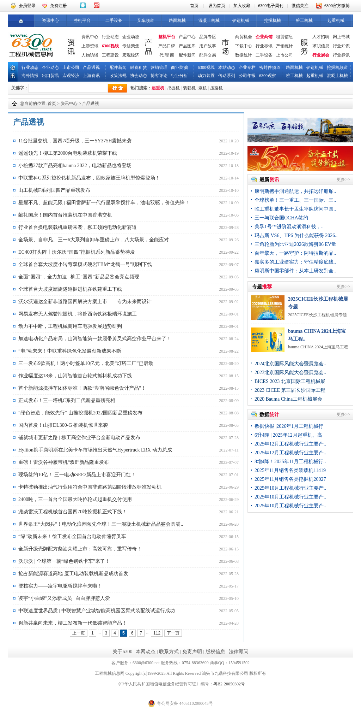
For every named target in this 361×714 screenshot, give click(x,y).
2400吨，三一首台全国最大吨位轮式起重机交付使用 (75, 499)
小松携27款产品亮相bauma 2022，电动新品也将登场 (74, 165)
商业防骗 (179, 67)
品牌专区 (207, 36)
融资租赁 (138, 67)
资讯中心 (50, 20)
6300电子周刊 (270, 5)
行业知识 (341, 45)
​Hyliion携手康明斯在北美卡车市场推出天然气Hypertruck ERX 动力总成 (95, 450)
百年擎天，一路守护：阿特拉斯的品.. (295, 253)
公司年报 (247, 75)
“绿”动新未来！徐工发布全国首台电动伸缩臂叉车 (72, 536)
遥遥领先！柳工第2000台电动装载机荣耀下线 (67, 153)
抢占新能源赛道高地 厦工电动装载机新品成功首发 (73, 573)
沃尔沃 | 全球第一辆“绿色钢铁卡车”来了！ (64, 561)
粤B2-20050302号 (229, 683)
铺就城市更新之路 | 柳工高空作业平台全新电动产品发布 (79, 437)
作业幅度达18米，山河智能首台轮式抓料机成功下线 (75, 375)
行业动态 (110, 36)
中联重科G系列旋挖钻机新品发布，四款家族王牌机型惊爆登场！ (89, 178)
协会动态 (138, 75)
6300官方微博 (337, 5)
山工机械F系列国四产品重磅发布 (54, 190)
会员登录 (27, 5)
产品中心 (187, 36)
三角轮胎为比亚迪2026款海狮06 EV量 (295, 244)
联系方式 (169, 651)
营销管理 (159, 67)
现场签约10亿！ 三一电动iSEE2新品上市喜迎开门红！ (77, 474)
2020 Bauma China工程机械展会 (288, 399)
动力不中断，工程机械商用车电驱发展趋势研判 (70, 326)
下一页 (173, 633)
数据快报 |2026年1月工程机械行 (289, 426)
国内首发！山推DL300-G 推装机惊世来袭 (63, 425)
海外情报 (30, 75)
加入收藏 (241, 5)
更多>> (343, 179)
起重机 (158, 87)
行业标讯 (264, 45)
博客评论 (159, 75)
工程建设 (110, 55)
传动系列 (226, 75)
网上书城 (341, 36)
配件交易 (207, 55)
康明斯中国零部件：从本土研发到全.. (295, 270)
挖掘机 (173, 87)
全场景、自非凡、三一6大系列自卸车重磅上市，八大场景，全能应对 (93, 239)
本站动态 (226, 67)
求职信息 (320, 45)
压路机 (216, 87)
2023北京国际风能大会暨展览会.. (290, 372)
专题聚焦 (130, 45)
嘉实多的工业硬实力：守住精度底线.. (295, 262)
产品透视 (91, 67)
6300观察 (267, 75)
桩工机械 (304, 20)
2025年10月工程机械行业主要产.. (290, 488)
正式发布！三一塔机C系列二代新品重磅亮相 (66, 400)
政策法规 (118, 75)
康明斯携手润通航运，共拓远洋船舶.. (295, 191)
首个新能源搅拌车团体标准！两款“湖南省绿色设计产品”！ (82, 388)
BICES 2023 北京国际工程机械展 (290, 381)
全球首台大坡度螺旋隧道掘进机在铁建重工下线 (70, 289)
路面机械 (177, 20)
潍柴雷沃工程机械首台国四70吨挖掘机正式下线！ (72, 511)
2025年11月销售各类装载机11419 (290, 470)
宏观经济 (130, 55)
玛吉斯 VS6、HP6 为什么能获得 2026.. (296, 235)
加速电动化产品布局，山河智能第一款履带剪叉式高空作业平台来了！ (94, 338)
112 (156, 633)
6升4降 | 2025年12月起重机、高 (288, 435)
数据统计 (243, 55)
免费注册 (58, 5)
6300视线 (110, 45)
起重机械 (336, 20)
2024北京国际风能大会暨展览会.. (290, 363)
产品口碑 (166, 45)
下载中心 (243, 45)
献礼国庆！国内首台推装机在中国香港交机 (65, 215)
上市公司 (284, 55)
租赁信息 (284, 36)
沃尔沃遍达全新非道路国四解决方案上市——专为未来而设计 (85, 301)
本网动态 (145, 651)
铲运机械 (240, 20)
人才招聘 (320, 36)
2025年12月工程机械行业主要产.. (290, 444)
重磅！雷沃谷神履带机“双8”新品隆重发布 (63, 462)
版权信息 (215, 651)
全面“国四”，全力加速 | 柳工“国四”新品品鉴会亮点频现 (78, 276)
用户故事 (207, 45)
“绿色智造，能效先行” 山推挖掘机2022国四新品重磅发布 (80, 412)
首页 (194, 5)
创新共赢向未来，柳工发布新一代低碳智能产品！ (72, 623)
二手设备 (113, 20)
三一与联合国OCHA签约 (281, 217)
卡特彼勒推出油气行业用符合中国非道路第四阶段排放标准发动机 (89, 487)
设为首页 (216, 5)
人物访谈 (89, 55)
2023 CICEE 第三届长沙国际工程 (290, 390)
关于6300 (122, 651)
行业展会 (320, 55)
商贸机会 (243, 36)
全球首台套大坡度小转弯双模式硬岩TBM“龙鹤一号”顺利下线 (85, 264)
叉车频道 (145, 20)
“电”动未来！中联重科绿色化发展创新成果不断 (69, 351)
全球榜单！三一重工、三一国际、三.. (295, 200)
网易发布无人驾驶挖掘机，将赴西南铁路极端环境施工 (77, 314)
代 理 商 (166, 55)
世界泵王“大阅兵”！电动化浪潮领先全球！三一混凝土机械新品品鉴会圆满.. (100, 524)
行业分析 (179, 75)
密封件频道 (269, 67)
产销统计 (284, 45)
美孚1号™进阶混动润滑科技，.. (289, 226)
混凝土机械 (209, 20)
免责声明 (192, 651)
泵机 (202, 87)
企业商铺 (264, 36)
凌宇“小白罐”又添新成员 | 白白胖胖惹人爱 (64, 598)
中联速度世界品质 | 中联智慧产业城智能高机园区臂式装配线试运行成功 (96, 610)
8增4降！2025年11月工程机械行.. (290, 461)
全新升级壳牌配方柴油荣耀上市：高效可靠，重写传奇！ (80, 548)
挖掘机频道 (337, 67)
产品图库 (187, 45)
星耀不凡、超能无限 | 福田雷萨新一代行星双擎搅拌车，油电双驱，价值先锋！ (104, 202)
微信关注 (300, 5)
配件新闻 (187, 55)
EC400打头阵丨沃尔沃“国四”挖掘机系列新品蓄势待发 (76, 252)
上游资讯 (89, 45)
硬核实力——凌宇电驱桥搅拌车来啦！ (60, 586)
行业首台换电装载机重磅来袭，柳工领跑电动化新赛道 (77, 227)
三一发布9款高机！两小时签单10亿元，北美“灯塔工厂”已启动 (85, 363)
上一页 (78, 633)
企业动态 (130, 36)
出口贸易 (50, 75)
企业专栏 (247, 67)
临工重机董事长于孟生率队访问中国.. (295, 209)
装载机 (189, 87)
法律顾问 (239, 651)
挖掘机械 (272, 20)
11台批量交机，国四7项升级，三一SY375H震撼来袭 (75, 140)
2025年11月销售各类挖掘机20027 (290, 479)
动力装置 (206, 75)
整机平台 (82, 20)
